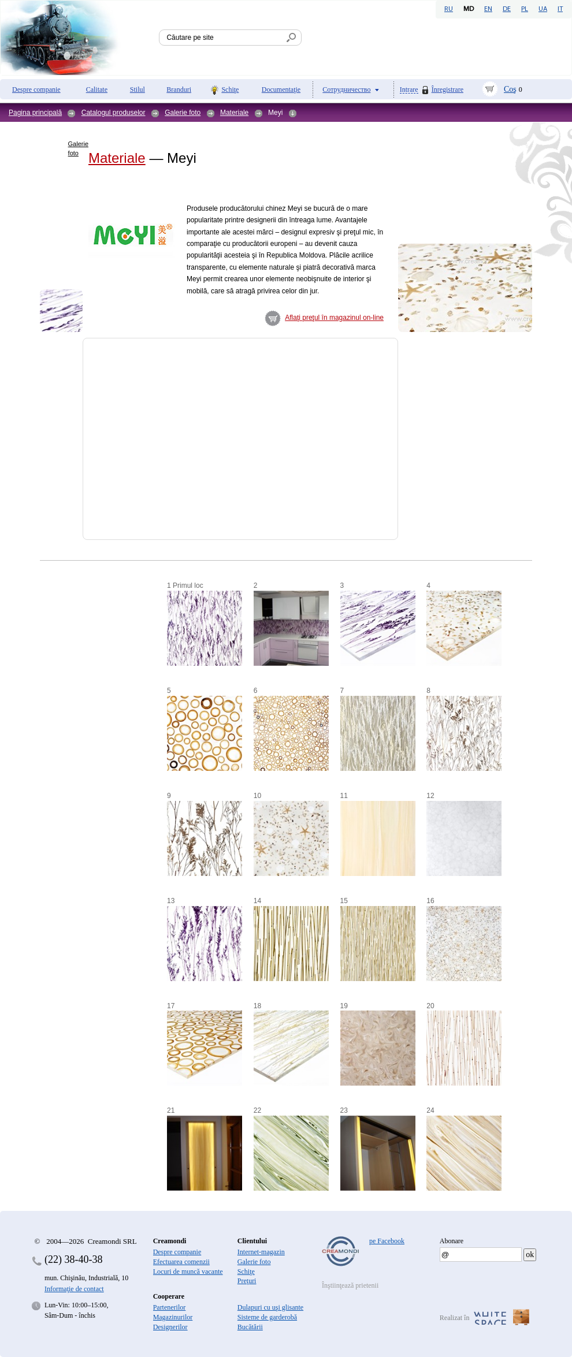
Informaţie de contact (74, 1289)
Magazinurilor (173, 1317)
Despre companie (36, 89)
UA (542, 9)
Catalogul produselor (113, 113)
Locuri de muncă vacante (188, 1271)
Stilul (137, 89)
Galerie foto (182, 113)
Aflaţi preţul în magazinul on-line (334, 318)
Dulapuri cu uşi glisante (270, 1307)
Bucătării (250, 1327)
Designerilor (170, 1327)
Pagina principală (35, 113)
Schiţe (230, 89)
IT (560, 9)
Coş (510, 89)
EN (488, 9)
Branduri (178, 89)
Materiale (234, 113)
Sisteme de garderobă (267, 1317)
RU (448, 9)
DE (507, 9)
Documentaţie (281, 89)
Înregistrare (447, 89)
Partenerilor (169, 1307)
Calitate (96, 89)
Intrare (409, 90)
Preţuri (247, 1281)
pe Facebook (386, 1241)
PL (524, 9)
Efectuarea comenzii (181, 1262)
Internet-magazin (261, 1252)
